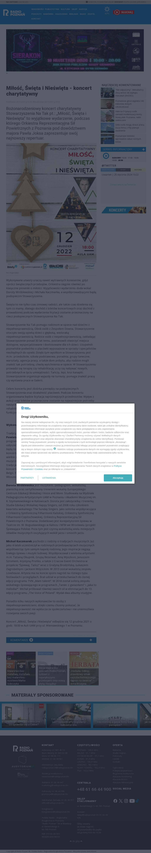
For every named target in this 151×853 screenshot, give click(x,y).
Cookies (39, 469)
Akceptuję (118, 478)
